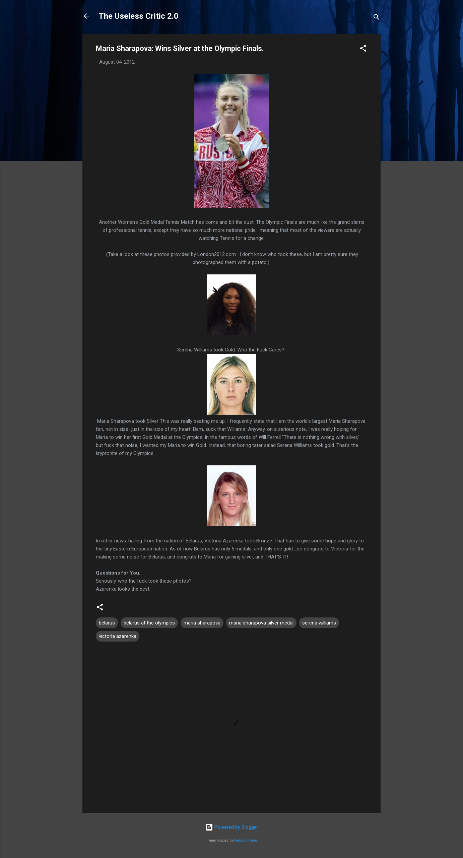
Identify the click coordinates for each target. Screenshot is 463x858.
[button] (363, 49)
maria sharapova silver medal (261, 623)
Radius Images (246, 840)
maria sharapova (202, 623)
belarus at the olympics (149, 623)
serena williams (319, 623)
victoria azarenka (117, 636)
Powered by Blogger (231, 827)
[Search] (377, 18)
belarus (107, 623)
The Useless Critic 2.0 (138, 16)
